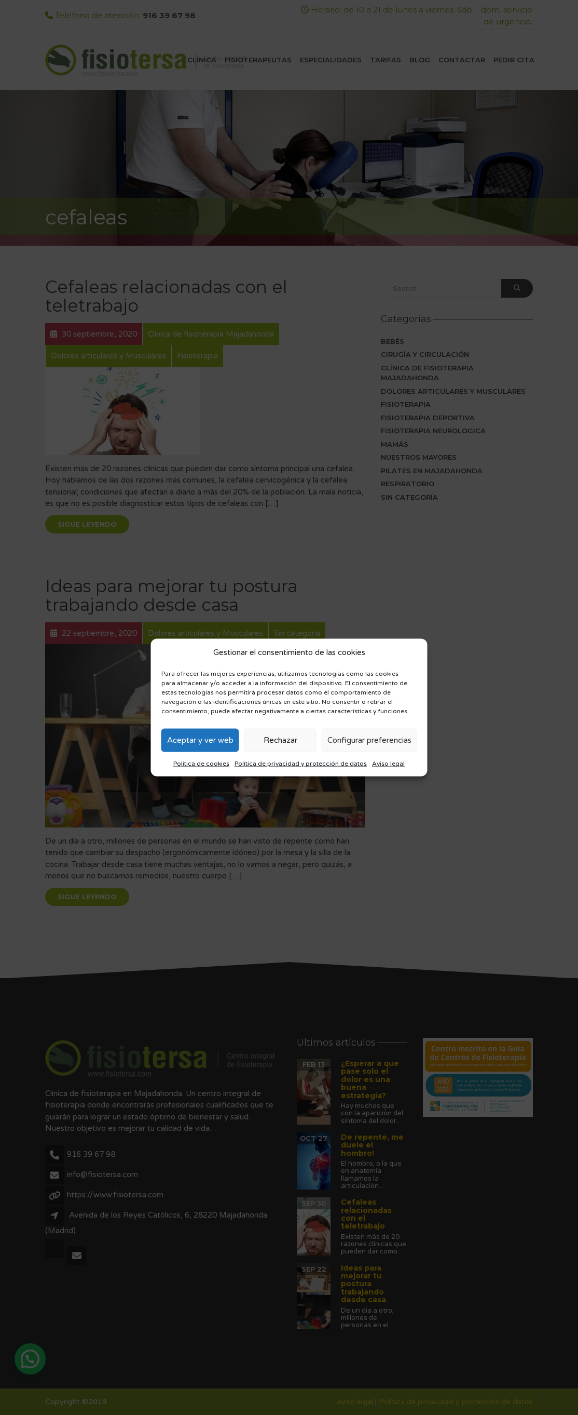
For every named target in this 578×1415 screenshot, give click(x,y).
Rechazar (280, 740)
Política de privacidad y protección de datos (301, 763)
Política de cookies (201, 763)
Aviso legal (388, 763)
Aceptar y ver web (200, 740)
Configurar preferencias (369, 740)
